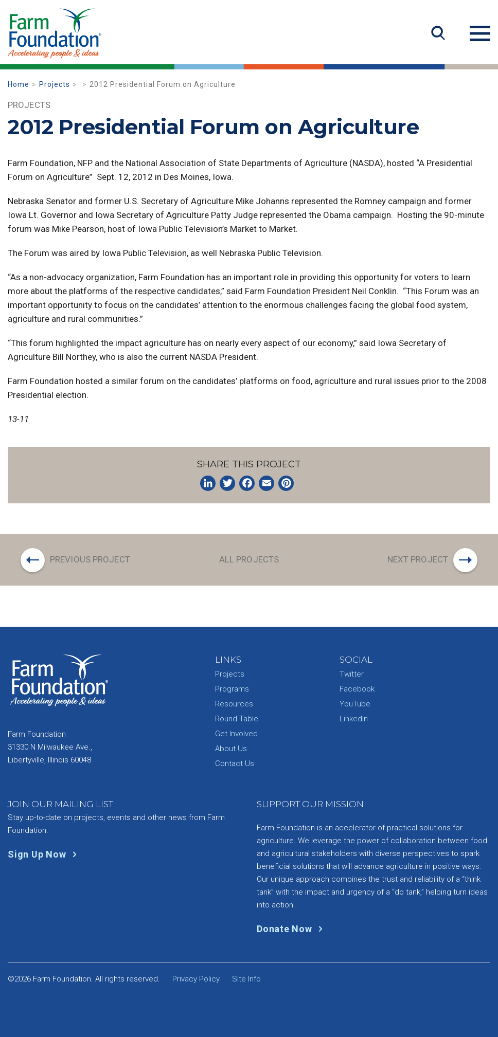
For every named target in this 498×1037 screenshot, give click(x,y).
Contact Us (234, 763)
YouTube (355, 703)
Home (18, 84)
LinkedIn (354, 718)
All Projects (249, 559)
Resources (234, 703)
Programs (232, 689)
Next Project (417, 559)
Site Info (246, 979)
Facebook (357, 689)
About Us (231, 748)
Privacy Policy (196, 979)
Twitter (352, 674)
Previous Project (90, 559)
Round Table (236, 718)
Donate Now (292, 928)
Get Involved (236, 733)
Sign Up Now (44, 854)
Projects (54, 84)
